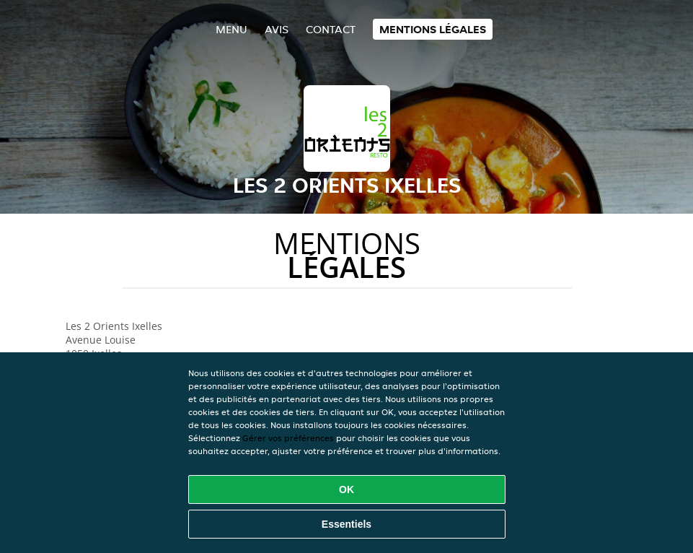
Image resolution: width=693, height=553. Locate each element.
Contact (331, 29)
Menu (231, 29)
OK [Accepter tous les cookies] (346, 489)
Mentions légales (432, 29)
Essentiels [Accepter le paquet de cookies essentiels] (346, 524)
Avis (276, 29)
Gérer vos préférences (288, 437)
